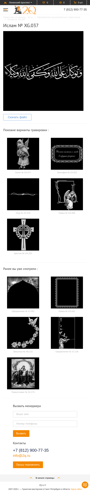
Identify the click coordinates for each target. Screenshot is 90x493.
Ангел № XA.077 (23, 172)
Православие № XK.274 (23, 392)
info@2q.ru (21, 456)
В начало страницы (45, 477)
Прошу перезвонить (28, 464)
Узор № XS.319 (23, 213)
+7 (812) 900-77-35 (31, 450)
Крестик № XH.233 (23, 253)
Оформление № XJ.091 (23, 311)
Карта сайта (76, 489)
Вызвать (21, 433)
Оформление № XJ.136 (67, 351)
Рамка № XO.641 (67, 311)
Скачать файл (17, 117)
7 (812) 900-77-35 (75, 9)
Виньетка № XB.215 (23, 351)
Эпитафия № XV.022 (67, 172)
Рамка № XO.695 (67, 213)
